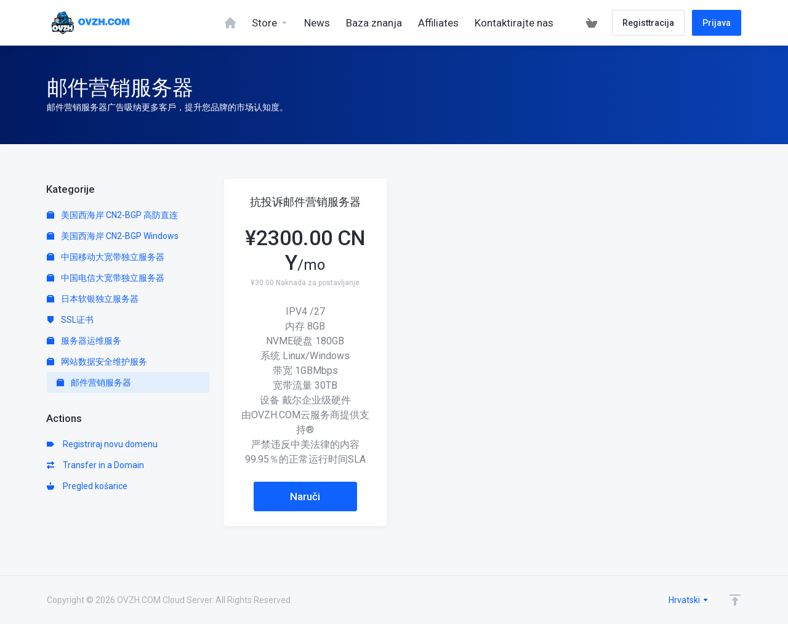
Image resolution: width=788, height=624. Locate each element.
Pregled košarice (87, 486)
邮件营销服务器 (94, 382)
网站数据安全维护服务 (97, 362)
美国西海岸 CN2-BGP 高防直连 (112, 215)
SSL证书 (70, 320)
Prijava (716, 23)
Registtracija (648, 23)
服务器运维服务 (84, 341)
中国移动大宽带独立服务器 (105, 257)
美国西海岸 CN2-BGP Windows (113, 236)
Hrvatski (689, 600)
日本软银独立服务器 (93, 299)
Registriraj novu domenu (102, 444)
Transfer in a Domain (95, 465)
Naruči (305, 496)
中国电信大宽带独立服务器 (105, 278)
